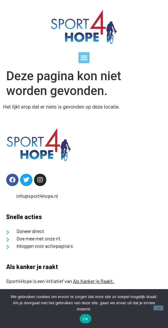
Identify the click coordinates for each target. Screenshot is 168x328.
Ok (85, 319)
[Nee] (158, 307)
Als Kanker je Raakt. (93, 281)
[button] (84, 57)
